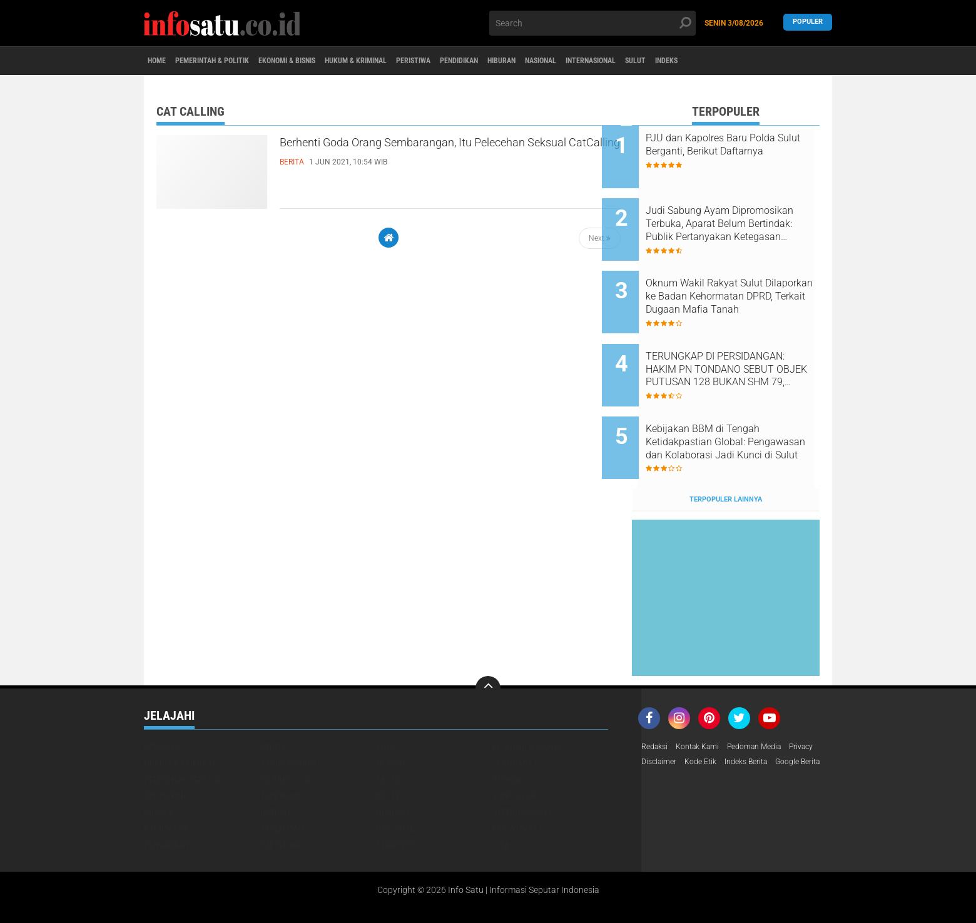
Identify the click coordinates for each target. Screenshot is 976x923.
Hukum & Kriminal (407, 61)
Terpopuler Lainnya (725, 452)
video (503, 797)
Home (161, 61)
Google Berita (667, 732)
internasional (522, 765)
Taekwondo (283, 749)
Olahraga (512, 716)
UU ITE (388, 749)
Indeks (802, 61)
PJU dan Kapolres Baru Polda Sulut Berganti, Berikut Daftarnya (740, 151)
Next (600, 238)
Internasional (705, 61)
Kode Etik (744, 716)
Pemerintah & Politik (229, 61)
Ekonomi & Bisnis (322, 61)
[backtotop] (488, 640)
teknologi (397, 797)
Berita (273, 700)
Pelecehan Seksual (183, 732)
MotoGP (391, 716)
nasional (395, 781)
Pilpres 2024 (285, 732)
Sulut (762, 61)
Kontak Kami (705, 700)
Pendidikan (537, 61)
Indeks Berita (796, 716)
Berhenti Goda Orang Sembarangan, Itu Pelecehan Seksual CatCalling (416, 156)
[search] (592, 23)
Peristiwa (479, 61)
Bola (385, 700)
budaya (158, 765)
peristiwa (281, 797)
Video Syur (514, 749)
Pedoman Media (769, 700)
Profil (389, 732)
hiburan (393, 765)
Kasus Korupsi (290, 716)
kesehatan (282, 781)
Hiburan (591, 61)
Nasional (642, 61)
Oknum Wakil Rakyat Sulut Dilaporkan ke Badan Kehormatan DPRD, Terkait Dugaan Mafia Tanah (734, 277)
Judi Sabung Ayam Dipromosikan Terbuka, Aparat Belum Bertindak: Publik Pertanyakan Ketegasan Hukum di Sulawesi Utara (742, 214)
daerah (275, 765)
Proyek (507, 732)
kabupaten (166, 781)
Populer (808, 23)
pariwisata (514, 781)
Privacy (655, 716)
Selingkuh (165, 749)
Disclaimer (698, 716)
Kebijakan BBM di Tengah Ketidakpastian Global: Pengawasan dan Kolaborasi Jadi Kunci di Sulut (739, 404)
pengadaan (167, 797)
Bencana (162, 700)
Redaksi (656, 700)
